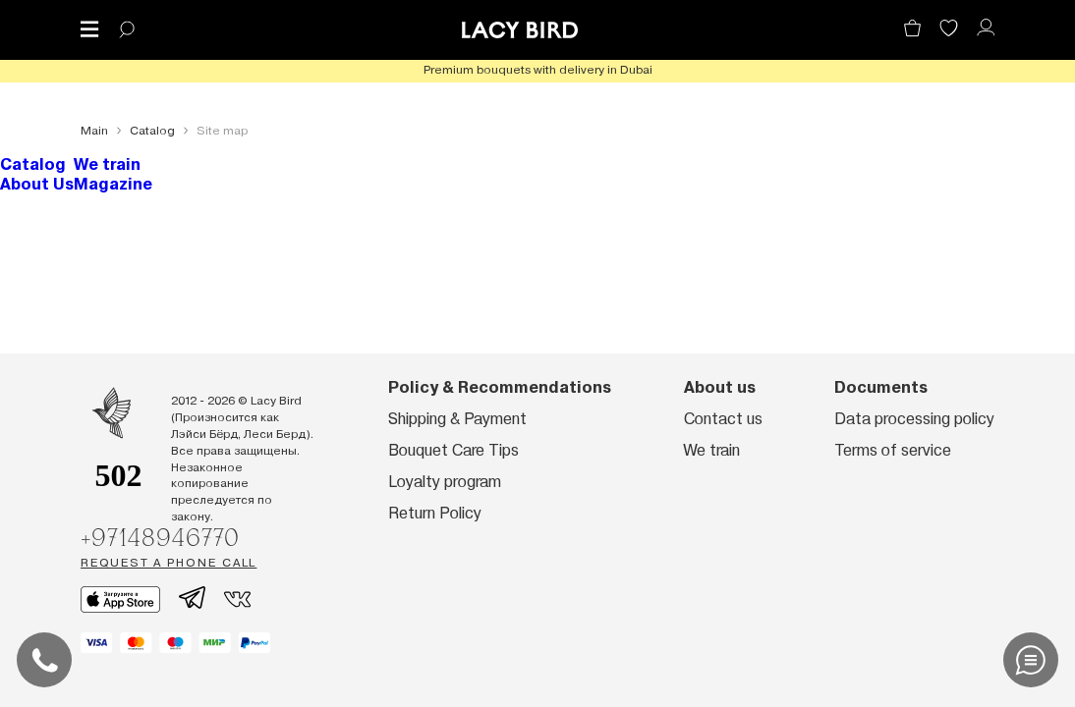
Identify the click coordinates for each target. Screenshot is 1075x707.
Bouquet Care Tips (453, 450)
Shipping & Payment (457, 418)
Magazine (113, 184)
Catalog (33, 164)
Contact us (723, 418)
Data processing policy (914, 418)
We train (107, 164)
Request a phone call (168, 563)
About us (720, 387)
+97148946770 (160, 537)
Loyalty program (444, 481)
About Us (37, 184)
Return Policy (434, 513)
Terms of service (892, 450)
